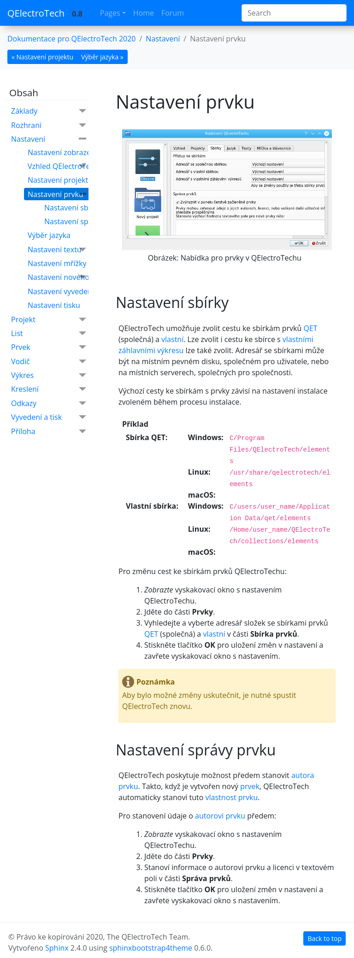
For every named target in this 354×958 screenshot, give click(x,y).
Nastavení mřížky (57, 263)
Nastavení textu (57, 249)
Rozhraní (48, 125)
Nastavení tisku (54, 305)
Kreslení (48, 389)
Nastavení (163, 39)
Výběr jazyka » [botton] (102, 56)
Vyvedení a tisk (48, 417)
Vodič (48, 361)
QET (310, 328)
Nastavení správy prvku (84, 221)
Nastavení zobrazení (62, 152)
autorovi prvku (220, 816)
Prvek (48, 347)
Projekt (48, 319)
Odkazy (48, 403)
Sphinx (57, 948)
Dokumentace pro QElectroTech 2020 (71, 39)
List (48, 333)
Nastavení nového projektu (74, 277)
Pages (110, 13)
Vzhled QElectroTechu (65, 166)
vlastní (172, 339)
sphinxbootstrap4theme (150, 948)
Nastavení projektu (60, 180)
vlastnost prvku (232, 797)
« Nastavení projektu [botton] (42, 56)
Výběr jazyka (49, 235)
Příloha (48, 431)
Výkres (48, 375)
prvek (250, 786)
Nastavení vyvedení (61, 291)
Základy (48, 111)
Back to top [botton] (324, 938)
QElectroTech (36, 13)
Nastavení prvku (57, 194)
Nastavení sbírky (72, 208)
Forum (172, 13)
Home (143, 13)
